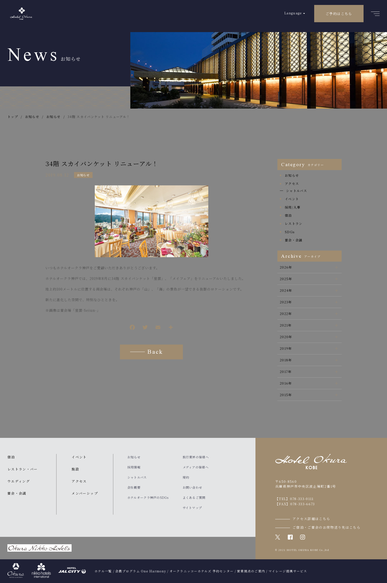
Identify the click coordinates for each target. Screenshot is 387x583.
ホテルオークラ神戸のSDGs (148, 497)
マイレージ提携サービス (288, 571)
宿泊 (288, 215)
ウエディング (18, 481)
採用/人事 (293, 207)
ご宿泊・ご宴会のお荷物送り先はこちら (326, 527)
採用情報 (133, 467)
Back (155, 352)
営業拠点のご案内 (251, 571)
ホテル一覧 (103, 571)
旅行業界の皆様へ (196, 457)
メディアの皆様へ (196, 467)
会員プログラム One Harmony (140, 571)
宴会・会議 (294, 240)
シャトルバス (296, 190)
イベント (292, 198)
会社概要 (133, 487)
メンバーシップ (85, 493)
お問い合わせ (192, 487)
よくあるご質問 (194, 497)
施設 (75, 468)
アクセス (292, 183)
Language (293, 13)
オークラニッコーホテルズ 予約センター (202, 571)
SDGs (290, 232)
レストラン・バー (22, 468)
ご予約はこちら (339, 13)
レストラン (294, 223)
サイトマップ (192, 507)
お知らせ (83, 175)
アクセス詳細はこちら (311, 518)
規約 (186, 477)
